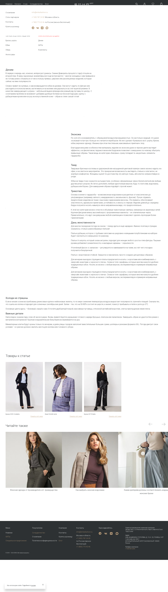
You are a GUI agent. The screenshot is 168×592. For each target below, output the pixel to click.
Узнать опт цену (36, 474)
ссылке (33, 585)
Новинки (9, 4)
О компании (36, 569)
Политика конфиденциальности (44, 573)
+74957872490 (130, 581)
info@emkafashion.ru (84, 564)
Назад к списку (10, 36)
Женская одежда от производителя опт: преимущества (33, 548)
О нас (25, 4)
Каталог (18, 4)
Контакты (62, 565)
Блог (47, 4)
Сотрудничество (36, 4)
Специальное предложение (16, 573)
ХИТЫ (8, 569)
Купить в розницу (65, 569)
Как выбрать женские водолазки (90, 548)
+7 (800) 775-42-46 (83, 579)
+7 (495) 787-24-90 (83, 570)
